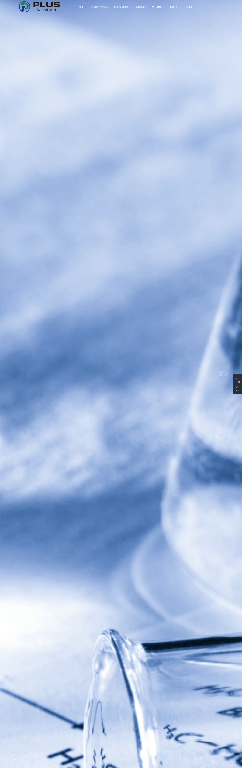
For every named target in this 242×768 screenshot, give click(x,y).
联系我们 (174, 7)
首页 (81, 7)
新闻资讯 (140, 7)
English (189, 7)
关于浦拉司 (157, 7)
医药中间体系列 (121, 7)
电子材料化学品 (98, 7)
